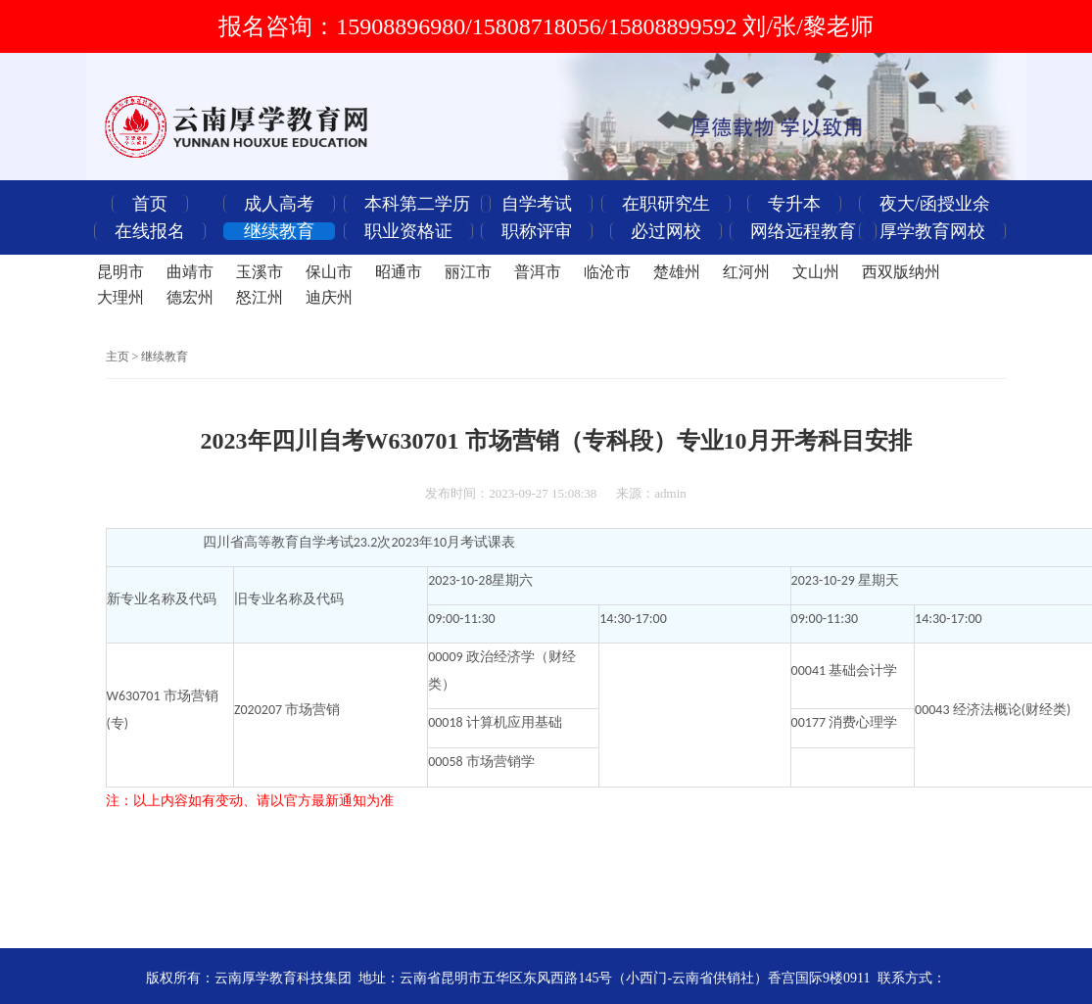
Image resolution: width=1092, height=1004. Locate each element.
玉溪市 (259, 271)
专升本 (794, 204)
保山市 (329, 271)
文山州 (815, 271)
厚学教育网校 (932, 231)
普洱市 (537, 271)
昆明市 (120, 271)
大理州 (120, 297)
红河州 (746, 271)
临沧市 (607, 271)
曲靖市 (190, 271)
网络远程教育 (803, 231)
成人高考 (279, 204)
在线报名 (150, 231)
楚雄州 (676, 271)
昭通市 (398, 271)
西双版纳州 (901, 271)
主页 (117, 356)
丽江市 (468, 271)
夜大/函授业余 (934, 204)
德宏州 (190, 297)
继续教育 (279, 231)
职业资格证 (408, 231)
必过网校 (666, 231)
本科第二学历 (417, 204)
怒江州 (259, 297)
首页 (149, 204)
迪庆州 (329, 297)
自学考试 (536, 204)
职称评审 (536, 231)
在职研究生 (666, 204)
